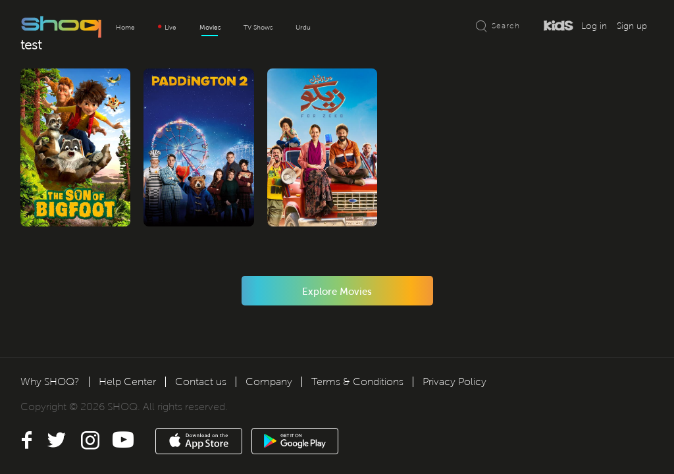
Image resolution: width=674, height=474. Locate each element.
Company (269, 381)
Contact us (200, 381)
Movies (209, 27)
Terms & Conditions (357, 381)
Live (167, 27)
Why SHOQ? (50, 381)
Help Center (127, 381)
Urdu (303, 27)
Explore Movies (337, 296)
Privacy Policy (454, 381)
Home (125, 27)
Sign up (632, 26)
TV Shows (258, 27)
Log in (594, 26)
